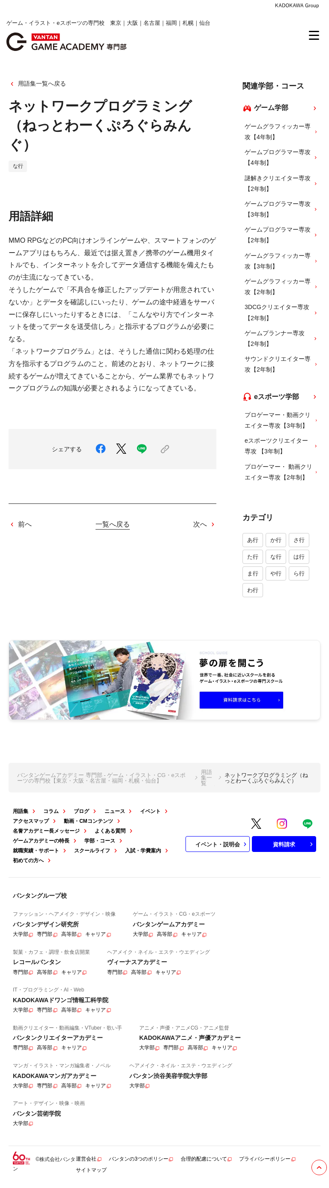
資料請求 (294, 844)
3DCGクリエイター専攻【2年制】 (281, 312)
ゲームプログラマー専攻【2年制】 (281, 235)
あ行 (252, 540)
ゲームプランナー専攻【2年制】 (281, 338)
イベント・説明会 (221, 844)
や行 (275, 573)
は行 (299, 557)
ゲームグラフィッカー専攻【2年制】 (281, 286)
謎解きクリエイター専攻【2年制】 (281, 183)
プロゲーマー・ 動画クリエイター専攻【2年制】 (281, 472)
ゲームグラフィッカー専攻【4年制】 (281, 131)
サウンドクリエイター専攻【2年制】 (281, 364)
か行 (275, 540)
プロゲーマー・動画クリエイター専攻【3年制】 (281, 420)
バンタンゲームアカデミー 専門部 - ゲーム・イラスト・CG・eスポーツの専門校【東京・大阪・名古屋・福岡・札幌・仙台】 (101, 777)
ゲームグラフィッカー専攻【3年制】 (281, 261)
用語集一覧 (206, 777)
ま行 (252, 573)
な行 (275, 557)
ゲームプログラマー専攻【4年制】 (281, 157)
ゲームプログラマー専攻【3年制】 (281, 209)
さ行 (299, 540)
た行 (252, 557)
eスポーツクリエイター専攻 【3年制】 (281, 446)
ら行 (299, 573)
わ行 (252, 590)
